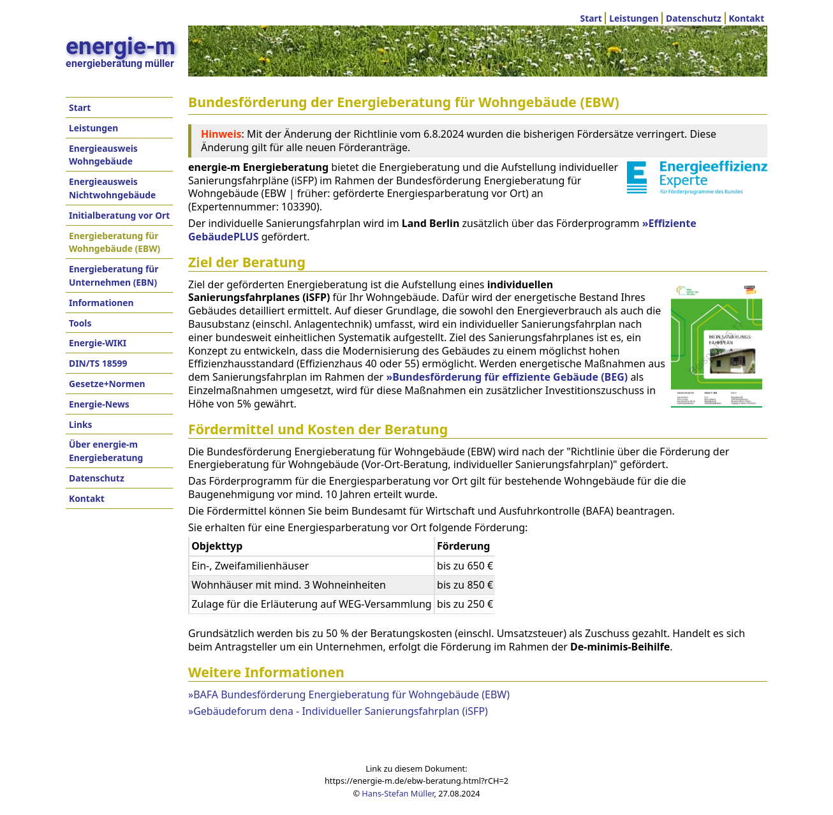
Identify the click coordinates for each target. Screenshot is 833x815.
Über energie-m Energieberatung (106, 451)
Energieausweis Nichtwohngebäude (112, 188)
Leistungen (633, 18)
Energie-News (99, 404)
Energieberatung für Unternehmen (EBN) (114, 275)
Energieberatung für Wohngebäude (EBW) (114, 242)
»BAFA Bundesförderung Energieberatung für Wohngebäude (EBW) (349, 694)
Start (591, 18)
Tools (80, 323)
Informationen (101, 303)
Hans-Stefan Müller (398, 793)
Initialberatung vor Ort (119, 215)
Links (80, 424)
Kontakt (746, 18)
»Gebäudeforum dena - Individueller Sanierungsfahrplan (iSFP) (338, 711)
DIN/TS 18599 (98, 363)
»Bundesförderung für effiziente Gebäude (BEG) (507, 377)
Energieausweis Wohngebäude (103, 155)
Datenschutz (693, 18)
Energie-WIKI (97, 343)
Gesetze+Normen (107, 384)
